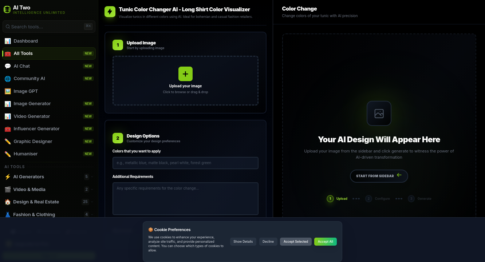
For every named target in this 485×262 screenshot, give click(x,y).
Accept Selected (296, 241)
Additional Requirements (133, 177)
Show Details (243, 241)
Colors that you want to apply (137, 151)
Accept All (325, 241)
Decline (268, 241)
